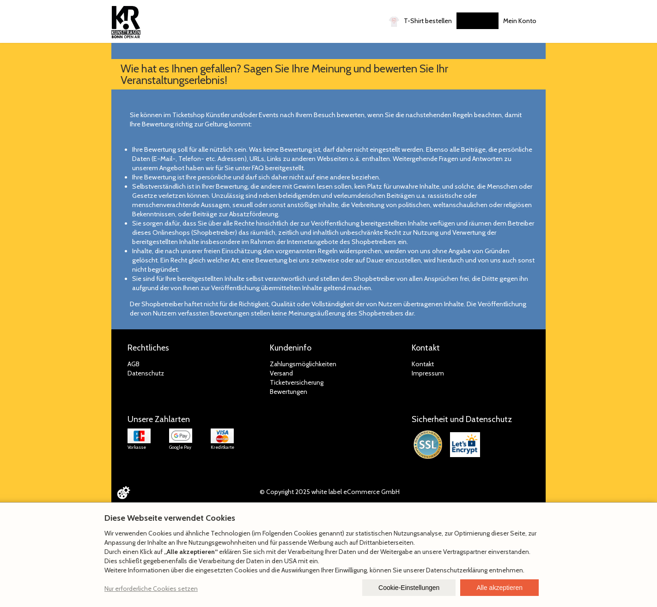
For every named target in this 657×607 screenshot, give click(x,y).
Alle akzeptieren (499, 587)
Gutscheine (477, 21)
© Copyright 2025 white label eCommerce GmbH (330, 492)
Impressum (428, 373)
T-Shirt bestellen (420, 21)
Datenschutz (146, 373)
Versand (281, 373)
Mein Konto (519, 21)
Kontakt (423, 364)
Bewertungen (288, 391)
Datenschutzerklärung (456, 570)
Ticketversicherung (296, 382)
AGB (134, 364)
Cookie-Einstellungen (408, 587)
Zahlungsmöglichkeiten (303, 364)
